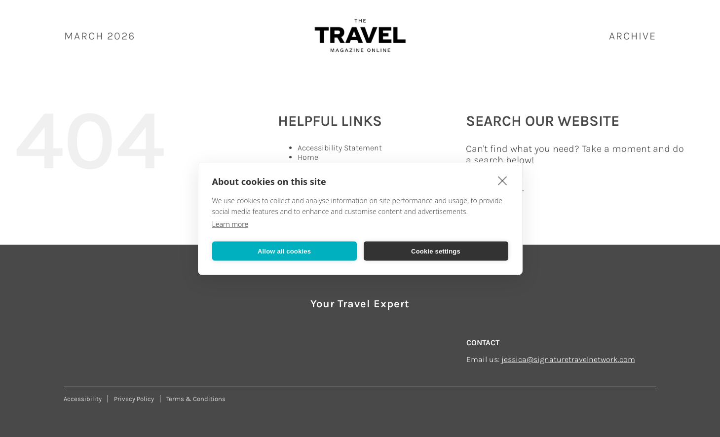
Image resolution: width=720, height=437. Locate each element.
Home (308, 157)
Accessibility (83, 398)
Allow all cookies (284, 251)
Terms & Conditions (196, 398)
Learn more (230, 224)
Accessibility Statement (340, 147)
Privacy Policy (134, 398)
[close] (502, 180)
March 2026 (99, 36)
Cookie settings (435, 251)
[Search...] (576, 188)
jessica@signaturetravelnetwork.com (568, 359)
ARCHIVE (632, 36)
